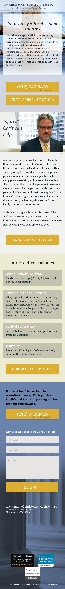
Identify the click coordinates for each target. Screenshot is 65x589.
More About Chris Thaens (32, 239)
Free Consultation (32, 99)
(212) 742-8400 (32, 86)
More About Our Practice (32, 368)
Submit (32, 487)
